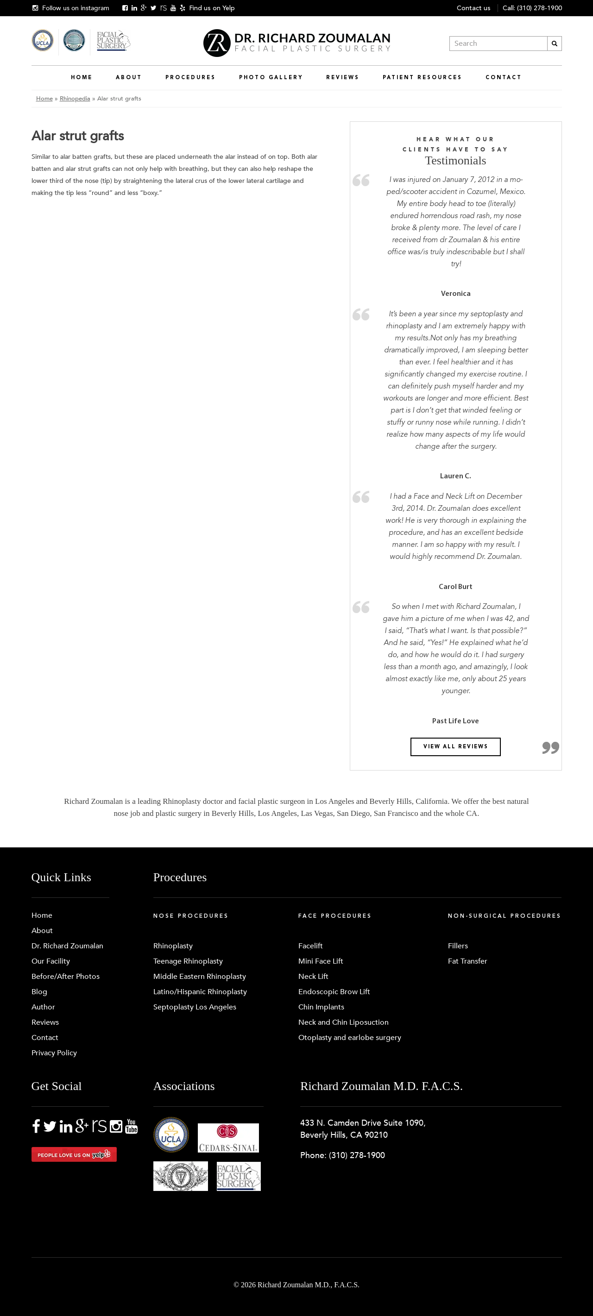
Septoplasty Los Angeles (194, 1007)
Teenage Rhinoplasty (188, 961)
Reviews (343, 78)
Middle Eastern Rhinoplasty (199, 976)
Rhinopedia (75, 98)
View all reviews (455, 747)
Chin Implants (321, 1007)
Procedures (190, 78)
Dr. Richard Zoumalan (67, 946)
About (129, 78)
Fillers (458, 946)
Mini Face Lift (320, 961)
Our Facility (51, 961)
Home (82, 78)
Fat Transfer (467, 961)
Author (43, 1007)
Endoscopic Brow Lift (334, 991)
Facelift (310, 946)
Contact (504, 78)
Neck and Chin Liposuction (343, 1022)
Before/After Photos (66, 976)
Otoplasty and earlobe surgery (349, 1037)
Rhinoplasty (173, 946)
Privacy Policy (54, 1053)
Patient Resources (422, 78)
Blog (39, 991)
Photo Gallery (271, 78)
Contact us (474, 8)
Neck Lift (313, 976)
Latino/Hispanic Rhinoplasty (200, 991)
